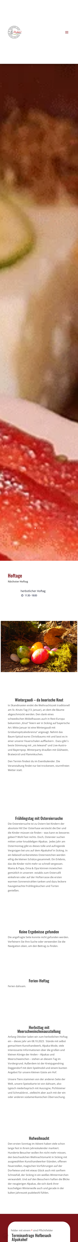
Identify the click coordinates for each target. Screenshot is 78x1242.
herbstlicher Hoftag (33, 591)
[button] (5, 1236)
